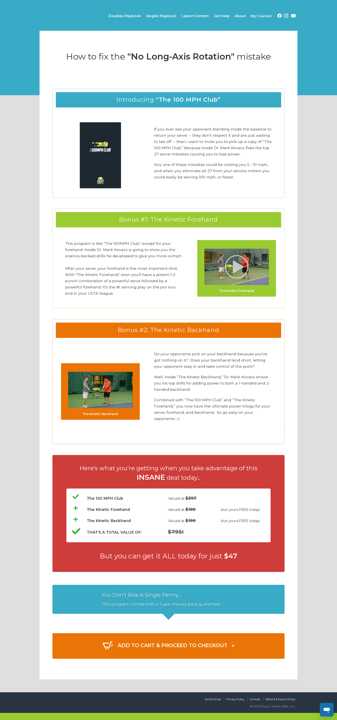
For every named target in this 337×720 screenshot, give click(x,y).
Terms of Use (198, 698)
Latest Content (195, 16)
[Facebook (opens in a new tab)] (279, 16)
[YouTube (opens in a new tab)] (293, 16)
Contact (247, 698)
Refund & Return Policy (277, 698)
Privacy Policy (225, 698)
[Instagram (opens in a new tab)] (286, 16)
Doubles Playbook (125, 16)
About (240, 16)
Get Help (222, 16)
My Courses (261, 16)
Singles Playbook (161, 16)
